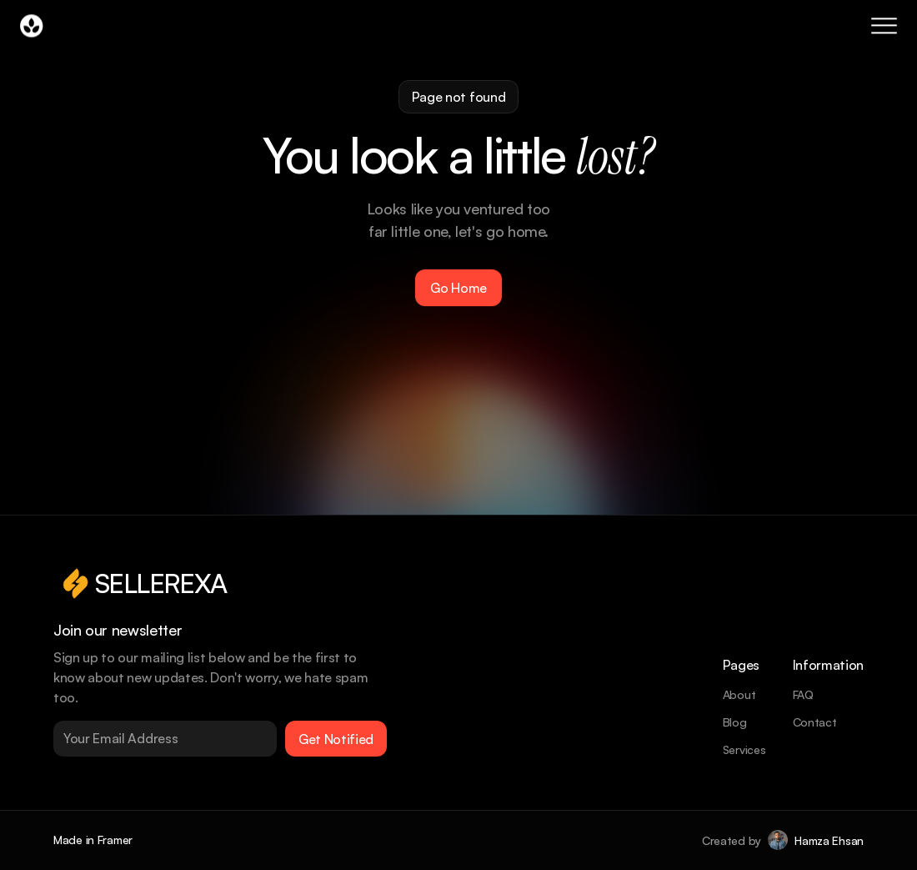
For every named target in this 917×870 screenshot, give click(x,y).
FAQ (803, 694)
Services (744, 749)
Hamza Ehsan (829, 840)
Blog (735, 722)
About (739, 694)
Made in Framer (93, 839)
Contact (815, 722)
